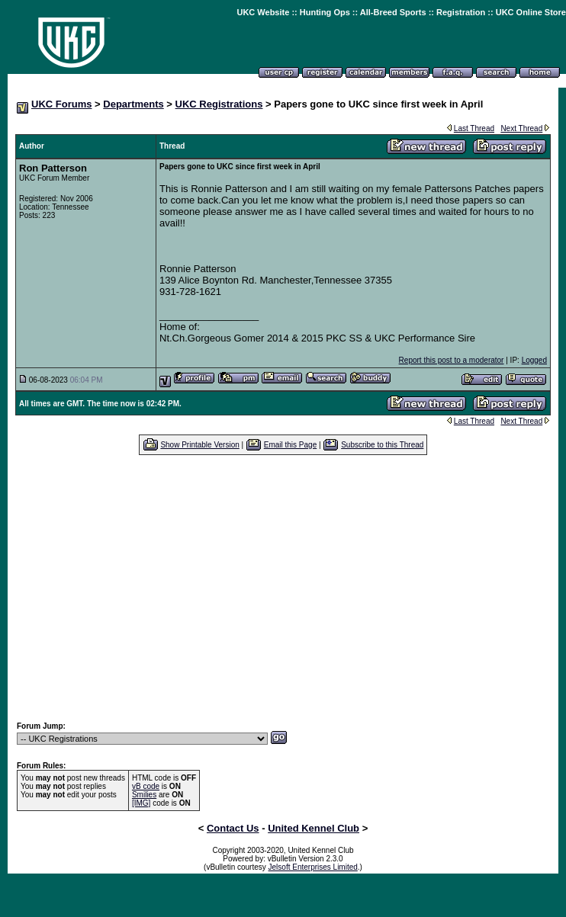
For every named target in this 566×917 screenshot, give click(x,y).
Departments (133, 104)
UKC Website (262, 12)
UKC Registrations (219, 104)
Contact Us (233, 828)
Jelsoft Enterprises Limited (313, 867)
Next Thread (521, 128)
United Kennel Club (313, 828)
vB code (145, 786)
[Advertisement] (283, 587)
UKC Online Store (531, 12)
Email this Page (290, 445)
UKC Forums (61, 104)
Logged (534, 360)
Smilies (144, 794)
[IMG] (141, 803)
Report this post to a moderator (451, 360)
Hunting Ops (325, 12)
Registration (460, 12)
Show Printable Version (199, 445)
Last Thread (474, 128)
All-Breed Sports (393, 12)
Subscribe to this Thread (382, 445)
